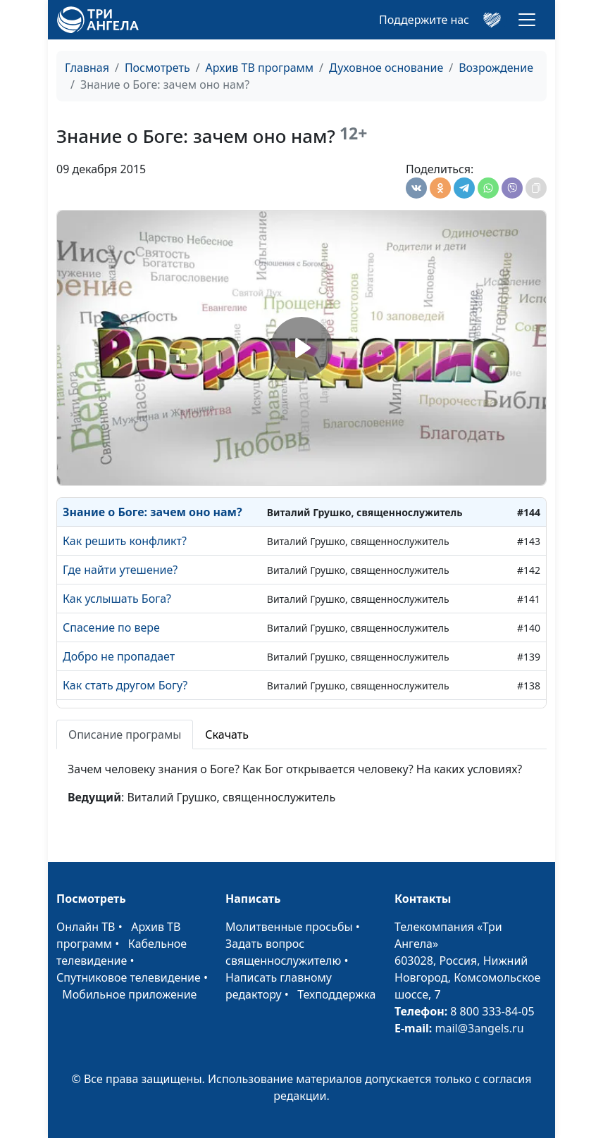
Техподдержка (336, 994)
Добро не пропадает (119, 656)
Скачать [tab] (227, 734)
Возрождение (496, 67)
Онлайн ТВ (86, 926)
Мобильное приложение (129, 994)
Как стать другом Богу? (125, 685)
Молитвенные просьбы (289, 926)
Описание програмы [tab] (124, 734)
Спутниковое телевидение (128, 977)
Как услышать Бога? (117, 598)
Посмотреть (157, 67)
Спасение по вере (111, 627)
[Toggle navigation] (527, 20)
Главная (87, 67)
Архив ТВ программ (260, 67)
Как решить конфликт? (125, 541)
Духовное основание (386, 67)
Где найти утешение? (120, 569)
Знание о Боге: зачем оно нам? (152, 512)
